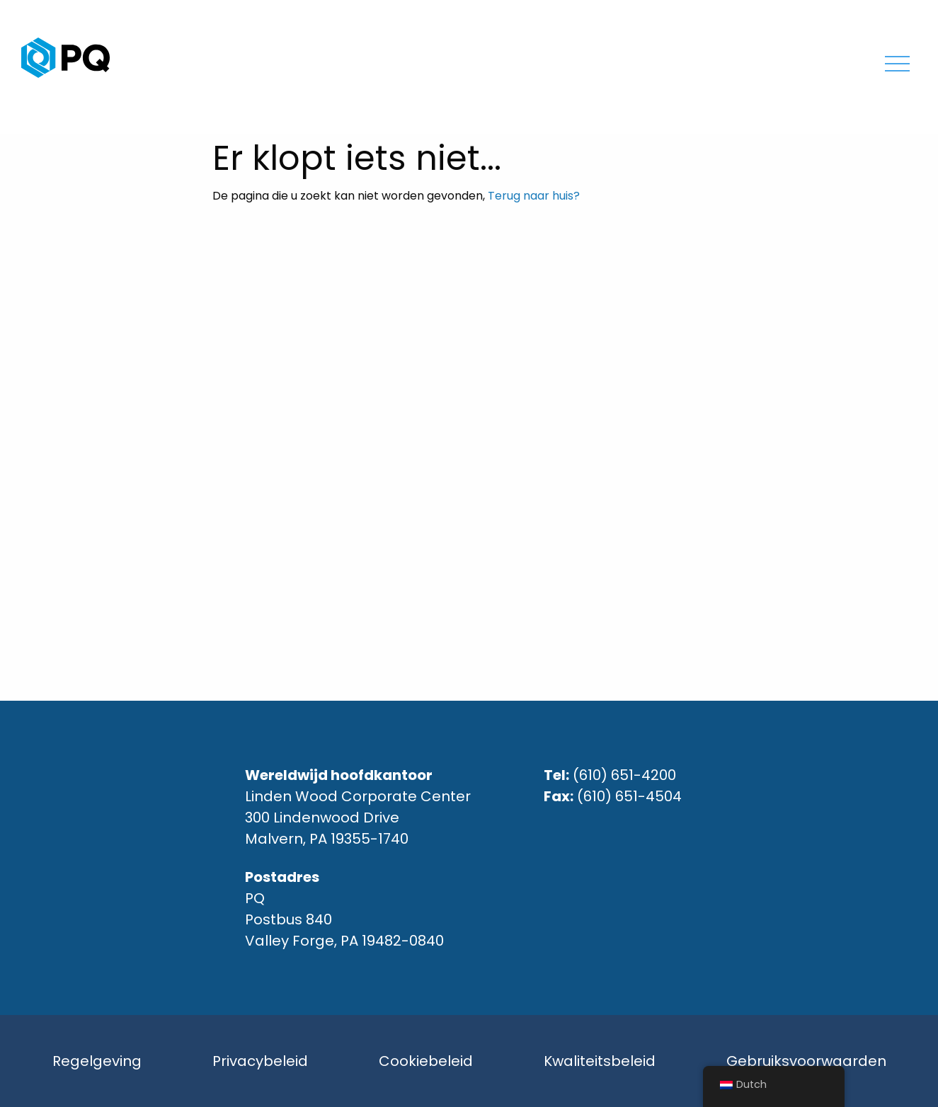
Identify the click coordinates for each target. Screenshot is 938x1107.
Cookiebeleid (426, 1061)
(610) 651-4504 (629, 796)
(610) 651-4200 (624, 775)
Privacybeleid (260, 1061)
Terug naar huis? (534, 196)
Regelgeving (97, 1061)
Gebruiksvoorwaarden (806, 1061)
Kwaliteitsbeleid (600, 1061)
